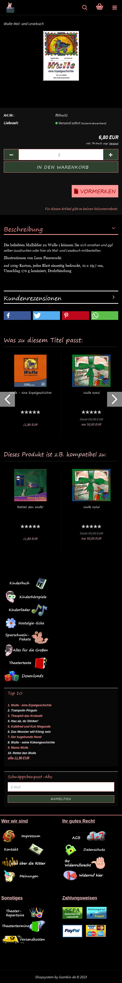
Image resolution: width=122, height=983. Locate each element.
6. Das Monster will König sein (29, 732)
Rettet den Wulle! (30, 507)
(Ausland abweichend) (93, 123)
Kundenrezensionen (32, 298)
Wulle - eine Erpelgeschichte (30, 393)
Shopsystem (44, 977)
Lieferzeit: (11, 123)
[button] (17, 315)
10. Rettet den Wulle (22, 753)
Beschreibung (23, 229)
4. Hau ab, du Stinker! (23, 721)
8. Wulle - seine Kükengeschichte (31, 742)
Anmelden (61, 798)
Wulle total (91, 393)
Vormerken (95, 191)
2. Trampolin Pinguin (22, 710)
